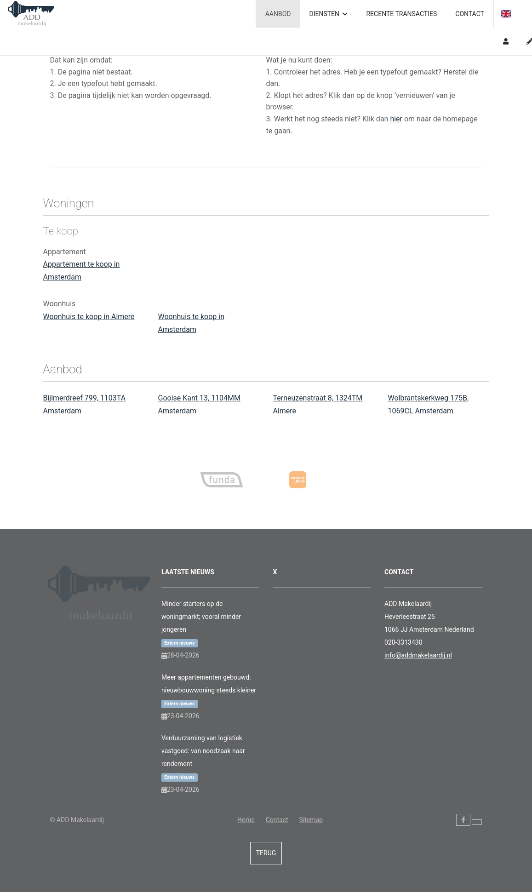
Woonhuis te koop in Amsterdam (191, 323)
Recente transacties (401, 13)
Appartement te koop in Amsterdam (81, 270)
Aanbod (278, 13)
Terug (266, 853)
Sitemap (311, 819)
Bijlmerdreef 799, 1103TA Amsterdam (84, 404)
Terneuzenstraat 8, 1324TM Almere (318, 404)
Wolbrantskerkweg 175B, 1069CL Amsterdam (428, 404)
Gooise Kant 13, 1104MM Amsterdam (199, 404)
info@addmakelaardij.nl (418, 655)
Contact (469, 13)
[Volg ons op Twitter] (477, 822)
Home (246, 819)
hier (396, 118)
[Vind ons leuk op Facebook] (463, 820)
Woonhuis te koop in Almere (89, 316)
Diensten (328, 13)
